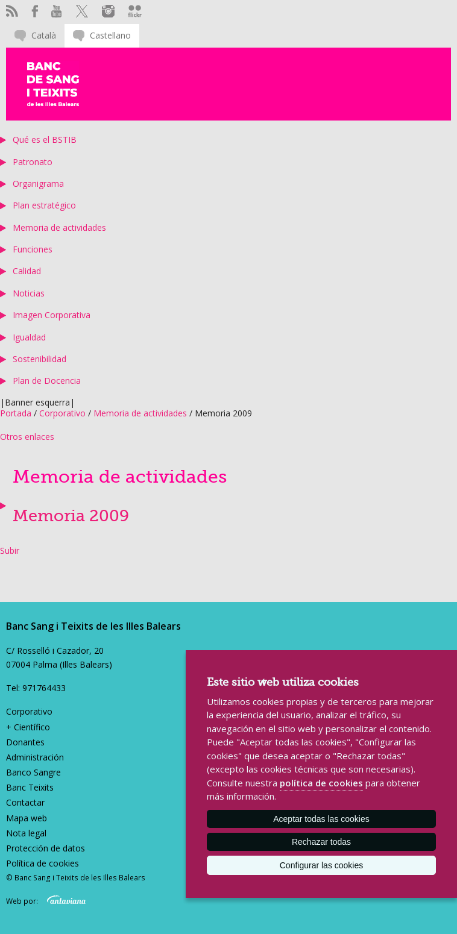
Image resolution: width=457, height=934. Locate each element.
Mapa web (26, 818)
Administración (35, 757)
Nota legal (26, 833)
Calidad (27, 271)
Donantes (25, 742)
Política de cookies (42, 863)
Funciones (32, 249)
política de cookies (321, 783)
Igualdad (29, 337)
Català (43, 35)
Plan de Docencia (47, 380)
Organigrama (38, 183)
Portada (15, 413)
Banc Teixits (30, 787)
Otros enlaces (27, 436)
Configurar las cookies (322, 865)
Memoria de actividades (59, 227)
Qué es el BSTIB (45, 139)
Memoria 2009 (71, 516)
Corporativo (62, 413)
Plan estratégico (44, 205)
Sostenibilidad (39, 359)
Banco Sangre (33, 772)
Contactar (25, 802)
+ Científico (28, 727)
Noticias (29, 293)
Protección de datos (45, 848)
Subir (9, 550)
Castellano (110, 35)
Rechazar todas (321, 842)
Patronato (32, 162)
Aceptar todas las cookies (321, 819)
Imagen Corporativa (51, 315)
